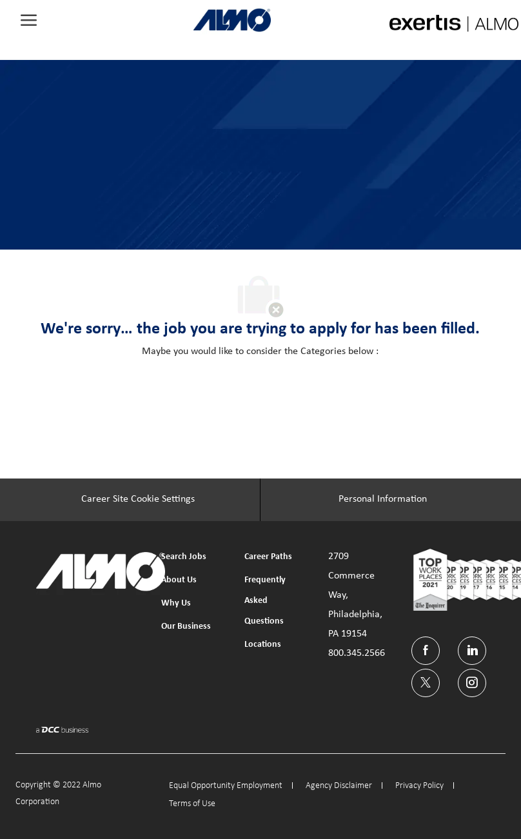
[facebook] (425, 651)
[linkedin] (472, 651)
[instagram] (472, 683)
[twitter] (425, 683)
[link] (232, 20)
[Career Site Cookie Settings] (138, 500)
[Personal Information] (383, 500)
